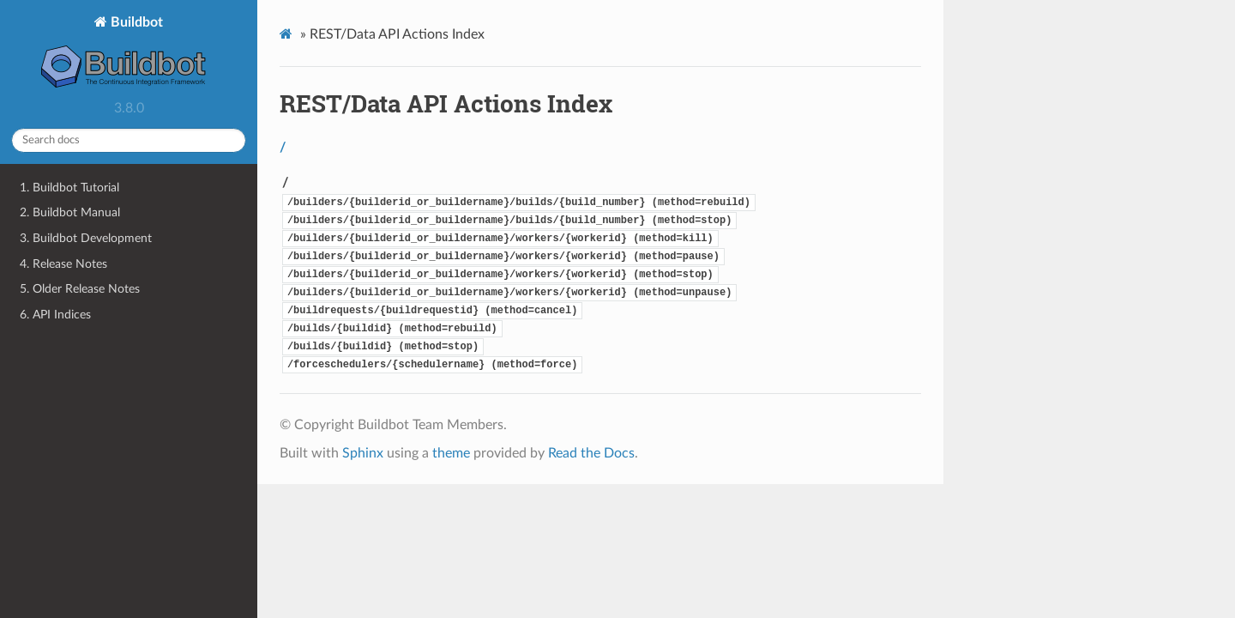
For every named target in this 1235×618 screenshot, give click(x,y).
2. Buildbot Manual (70, 212)
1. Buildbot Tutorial (69, 187)
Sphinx (362, 453)
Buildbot (129, 53)
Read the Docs (591, 453)
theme (451, 453)
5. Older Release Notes (80, 288)
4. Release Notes (63, 264)
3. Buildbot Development (86, 238)
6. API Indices (55, 314)
